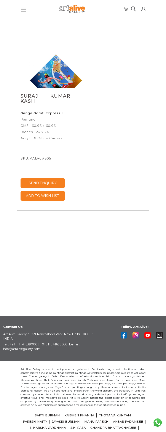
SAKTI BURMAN (47, 410)
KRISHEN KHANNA (79, 410)
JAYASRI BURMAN (83, 416)
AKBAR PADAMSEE (52, 422)
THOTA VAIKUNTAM (115, 410)
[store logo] (72, 9)
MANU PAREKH (114, 416)
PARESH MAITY (52, 416)
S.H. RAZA (121, 422)
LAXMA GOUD (92, 428)
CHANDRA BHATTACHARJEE (54, 428)
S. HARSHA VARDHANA (90, 422)
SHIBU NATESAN (121, 428)
